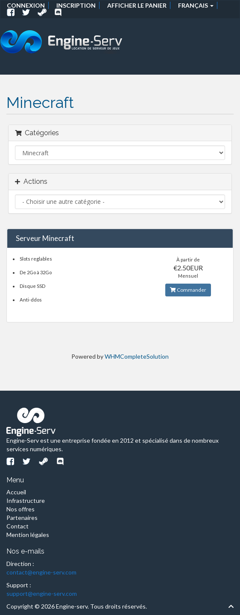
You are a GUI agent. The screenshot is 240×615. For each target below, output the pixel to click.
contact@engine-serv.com (41, 572)
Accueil (16, 492)
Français (196, 5)
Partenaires (22, 517)
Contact (17, 526)
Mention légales (27, 534)
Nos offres (20, 509)
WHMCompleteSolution (137, 356)
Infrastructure (25, 500)
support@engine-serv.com (41, 593)
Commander (188, 290)
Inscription (76, 5)
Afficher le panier (137, 5)
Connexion (26, 5)
